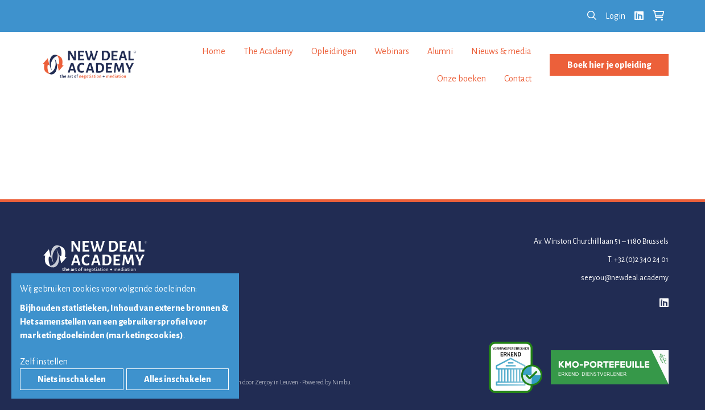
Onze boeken (461, 78)
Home (213, 51)
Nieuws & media (501, 51)
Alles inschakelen (177, 379)
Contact (517, 78)
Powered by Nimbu (326, 382)
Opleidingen (333, 51)
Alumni (440, 51)
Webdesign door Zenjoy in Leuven (255, 382)
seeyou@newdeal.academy (625, 278)
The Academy (268, 51)
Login (615, 15)
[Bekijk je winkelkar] (658, 16)
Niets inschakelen (72, 379)
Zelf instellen (44, 361)
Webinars (391, 51)
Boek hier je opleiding (609, 64)
